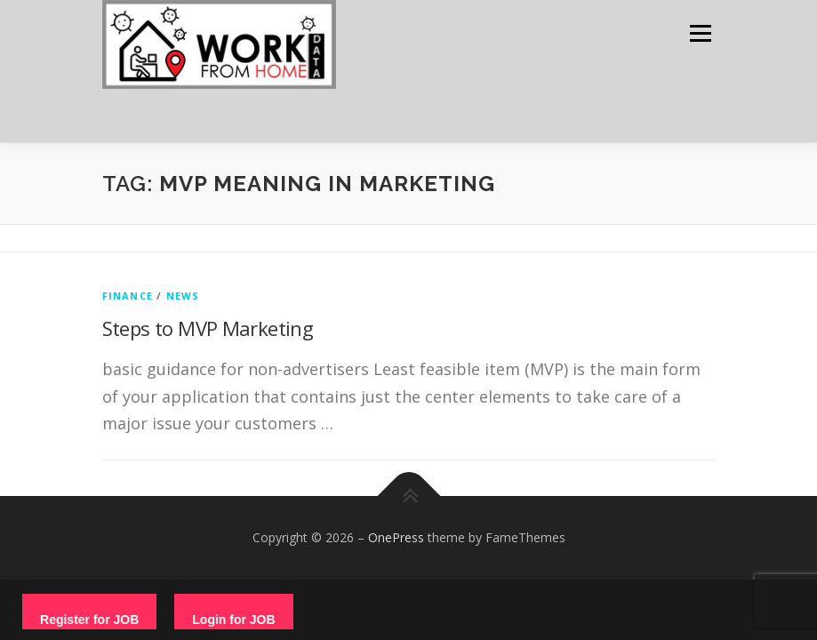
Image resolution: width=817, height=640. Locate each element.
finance (127, 295)
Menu (700, 33)
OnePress (396, 537)
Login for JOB (233, 619)
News (183, 295)
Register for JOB (89, 619)
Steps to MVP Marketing (208, 328)
